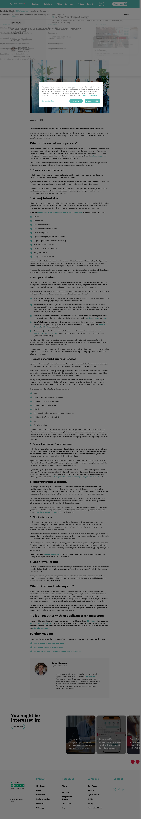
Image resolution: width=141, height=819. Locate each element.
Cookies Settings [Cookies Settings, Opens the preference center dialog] (48, 101)
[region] (71, 94)
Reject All (76, 101)
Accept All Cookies (92, 101)
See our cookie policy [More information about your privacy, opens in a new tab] (89, 95)
